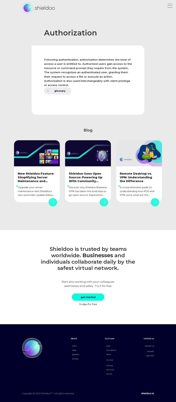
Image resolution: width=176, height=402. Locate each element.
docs (108, 346)
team (74, 346)
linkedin (150, 351)
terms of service (110, 372)
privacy (75, 359)
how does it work (111, 352)
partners (150, 356)
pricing (109, 365)
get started (88, 297)
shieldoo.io (147, 393)
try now (109, 360)
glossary (59, 90)
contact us (149, 346)
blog (74, 350)
